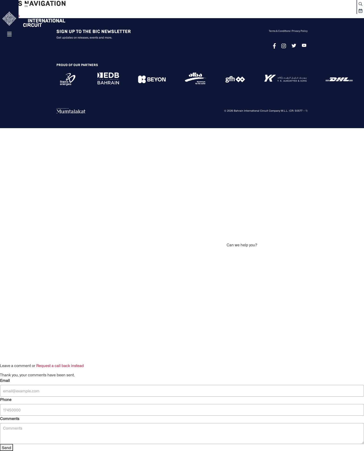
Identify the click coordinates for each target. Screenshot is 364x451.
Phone (5, 399)
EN (26, 6)
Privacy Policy (300, 31)
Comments (9, 418)
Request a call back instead (60, 365)
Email (5, 380)
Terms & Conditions (279, 31)
